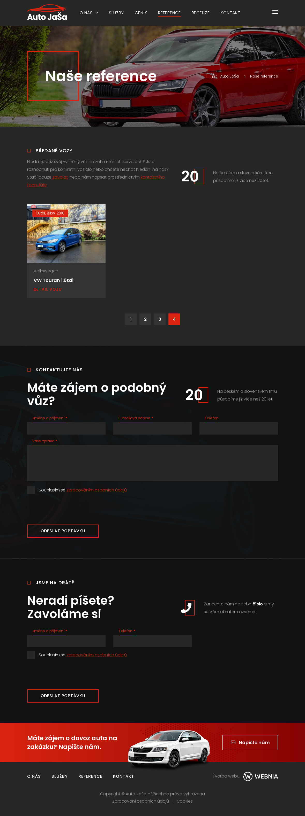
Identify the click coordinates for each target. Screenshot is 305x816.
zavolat (60, 177)
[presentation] (66, 509)
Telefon (212, 418)
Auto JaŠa (225, 76)
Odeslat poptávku (63, 531)
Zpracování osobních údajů (140, 801)
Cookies (185, 801)
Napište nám (250, 742)
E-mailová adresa (135, 418)
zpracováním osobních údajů (96, 490)
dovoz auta (89, 738)
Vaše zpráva (44, 441)
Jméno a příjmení (49, 418)
